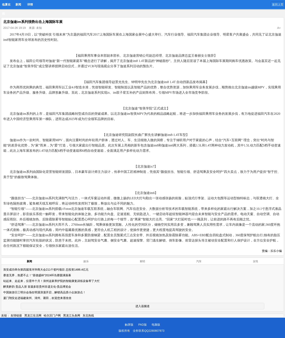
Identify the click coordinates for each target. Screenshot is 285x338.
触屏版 (129, 324)
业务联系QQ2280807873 (148, 330)
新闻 (18, 4)
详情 (30, 4)
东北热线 (88, 315)
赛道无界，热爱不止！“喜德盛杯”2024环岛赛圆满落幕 (37, 275)
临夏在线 (6, 6)
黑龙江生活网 (32, 315)
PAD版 (142, 324)
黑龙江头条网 (71, 315)
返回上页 (277, 4)
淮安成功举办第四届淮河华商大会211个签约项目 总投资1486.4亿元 (46, 269)
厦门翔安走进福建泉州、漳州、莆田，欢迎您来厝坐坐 (37, 298)
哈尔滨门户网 (52, 315)
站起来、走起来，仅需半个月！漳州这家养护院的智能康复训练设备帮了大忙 (51, 281)
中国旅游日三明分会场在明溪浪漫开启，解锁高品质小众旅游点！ (44, 292)
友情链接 (16, 315)
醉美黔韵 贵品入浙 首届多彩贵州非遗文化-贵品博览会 (37, 286)
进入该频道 (142, 306)
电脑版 (156, 324)
